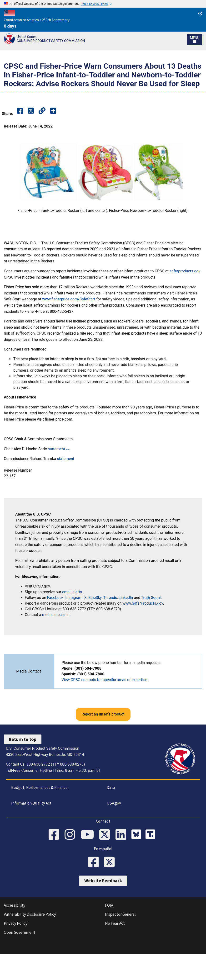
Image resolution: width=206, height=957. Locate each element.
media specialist (56, 614)
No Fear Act (115, 926)
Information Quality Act (30, 803)
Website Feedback (103, 884)
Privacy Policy (15, 926)
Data (109, 787)
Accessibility (14, 908)
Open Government (19, 935)
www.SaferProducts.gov (142, 603)
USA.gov (112, 803)
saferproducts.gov (185, 271)
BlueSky (95, 597)
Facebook (55, 597)
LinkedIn (126, 597)
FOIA (109, 908)
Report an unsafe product (102, 714)
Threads (110, 597)
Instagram (73, 597)
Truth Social (151, 597)
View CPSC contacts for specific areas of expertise (104, 679)
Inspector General (120, 917)
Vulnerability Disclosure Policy (30, 917)
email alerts (72, 592)
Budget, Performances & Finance (38, 787)
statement (56, 449)
